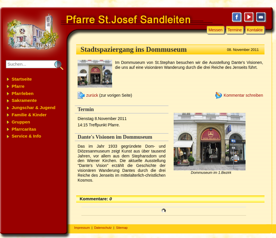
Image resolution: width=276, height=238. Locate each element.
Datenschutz (103, 227)
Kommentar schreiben (243, 95)
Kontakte (255, 30)
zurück (92, 95)
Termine (235, 30)
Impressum (82, 227)
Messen (215, 30)
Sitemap (122, 227)
